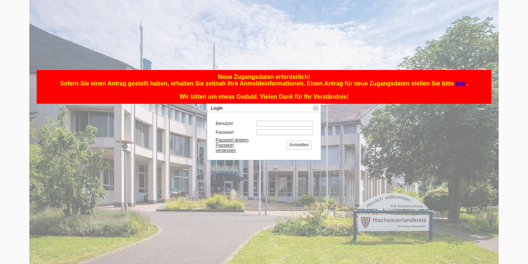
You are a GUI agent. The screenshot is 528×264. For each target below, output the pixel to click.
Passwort (225, 132)
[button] (316, 108)
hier (461, 83)
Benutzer (224, 123)
